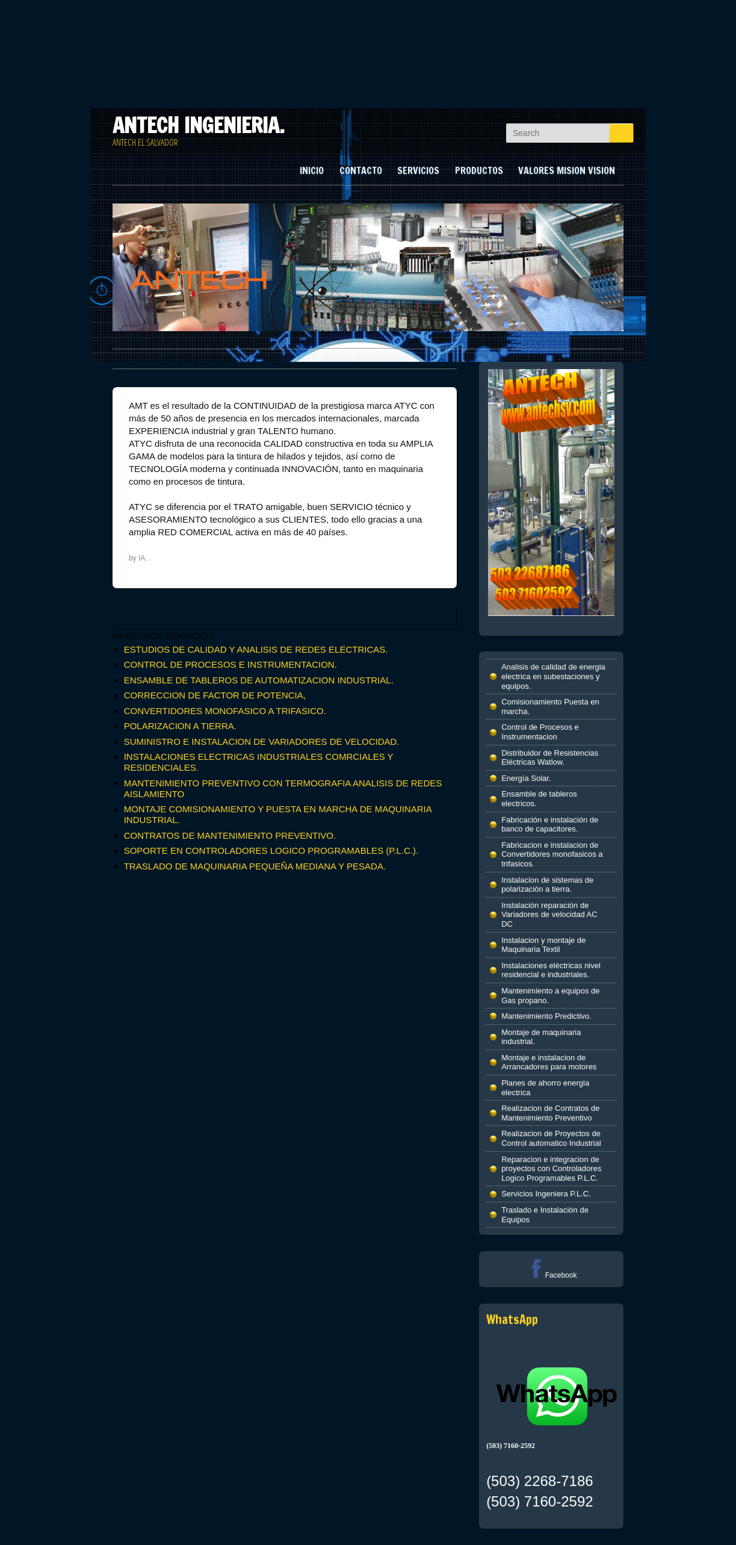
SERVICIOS (418, 170)
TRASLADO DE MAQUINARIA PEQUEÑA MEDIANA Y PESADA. (255, 866)
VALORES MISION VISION (566, 170)
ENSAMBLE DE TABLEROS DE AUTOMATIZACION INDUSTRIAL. (259, 680)
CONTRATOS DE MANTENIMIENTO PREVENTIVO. (230, 835)
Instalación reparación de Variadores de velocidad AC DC (549, 914)
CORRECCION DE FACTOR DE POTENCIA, (215, 695)
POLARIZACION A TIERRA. (180, 726)
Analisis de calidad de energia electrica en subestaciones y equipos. (553, 676)
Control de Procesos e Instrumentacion (540, 732)
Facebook (551, 1275)
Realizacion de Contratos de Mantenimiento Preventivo (550, 1113)
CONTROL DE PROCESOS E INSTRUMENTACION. (230, 664)
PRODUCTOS (479, 170)
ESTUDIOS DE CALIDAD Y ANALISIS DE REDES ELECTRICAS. (256, 649)
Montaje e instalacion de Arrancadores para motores (548, 1062)
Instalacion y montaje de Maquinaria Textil (543, 945)
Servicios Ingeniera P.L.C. (546, 1193)
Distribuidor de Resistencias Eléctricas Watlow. (549, 757)
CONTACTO (360, 170)
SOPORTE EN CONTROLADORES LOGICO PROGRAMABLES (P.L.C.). (271, 850)
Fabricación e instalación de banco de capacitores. (549, 824)
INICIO (312, 170)
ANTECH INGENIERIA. (199, 125)
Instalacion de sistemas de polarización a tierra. (547, 884)
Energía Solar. (526, 778)
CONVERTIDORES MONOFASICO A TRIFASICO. (225, 711)
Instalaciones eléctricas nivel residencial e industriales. (551, 970)
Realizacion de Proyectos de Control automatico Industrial (551, 1138)
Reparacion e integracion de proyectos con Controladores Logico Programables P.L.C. (551, 1169)
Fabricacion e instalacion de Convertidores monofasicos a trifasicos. (551, 854)
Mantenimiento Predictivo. (546, 1016)
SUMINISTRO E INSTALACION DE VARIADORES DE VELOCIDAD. (262, 741)
